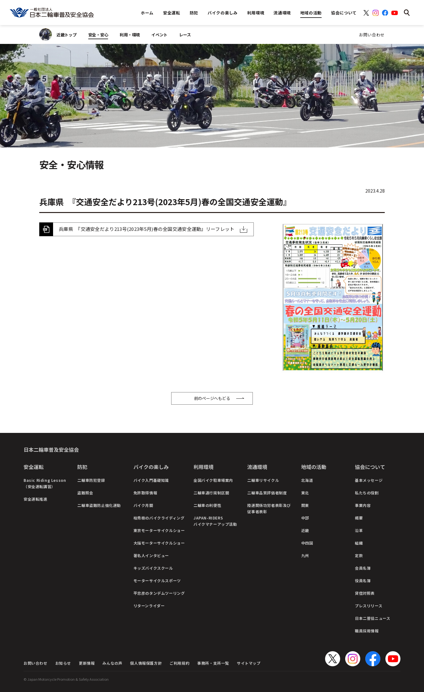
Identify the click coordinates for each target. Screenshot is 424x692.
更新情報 (87, 663)
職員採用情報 (367, 630)
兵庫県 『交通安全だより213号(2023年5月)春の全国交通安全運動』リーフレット (147, 229)
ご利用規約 (179, 663)
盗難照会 (85, 492)
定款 (359, 555)
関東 (305, 505)
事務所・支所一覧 (213, 663)
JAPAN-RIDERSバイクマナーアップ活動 (215, 521)
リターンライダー (149, 605)
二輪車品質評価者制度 (267, 492)
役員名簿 (363, 580)
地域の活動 (313, 467)
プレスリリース (368, 605)
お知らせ (63, 663)
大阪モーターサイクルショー (159, 543)
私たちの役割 (367, 492)
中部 (305, 517)
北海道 (307, 480)
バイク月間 (143, 505)
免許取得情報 (145, 492)
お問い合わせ (372, 35)
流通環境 (257, 467)
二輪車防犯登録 (91, 480)
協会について (370, 467)
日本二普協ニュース (372, 618)
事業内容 (363, 505)
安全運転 (34, 467)
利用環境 (203, 467)
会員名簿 (363, 568)
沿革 (359, 530)
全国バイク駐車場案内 (213, 480)
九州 (305, 555)
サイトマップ (249, 663)
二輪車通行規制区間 (211, 492)
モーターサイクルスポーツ (157, 580)
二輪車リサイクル (263, 480)
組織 (359, 543)
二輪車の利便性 (207, 505)
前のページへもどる (212, 398)
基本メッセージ (369, 480)
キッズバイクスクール (153, 568)
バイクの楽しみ (151, 467)
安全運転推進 (35, 499)
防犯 (82, 467)
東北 (305, 492)
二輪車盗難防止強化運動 (99, 505)
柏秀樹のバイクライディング (159, 517)
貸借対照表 (365, 593)
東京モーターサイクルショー (159, 530)
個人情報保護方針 (146, 663)
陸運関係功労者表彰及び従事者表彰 (269, 508)
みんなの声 (112, 663)
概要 (359, 517)
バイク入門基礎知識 (151, 480)
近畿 (305, 530)
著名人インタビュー (151, 555)
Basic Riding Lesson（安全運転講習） (45, 483)
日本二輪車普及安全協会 (51, 449)
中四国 (307, 543)
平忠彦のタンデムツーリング (159, 593)
